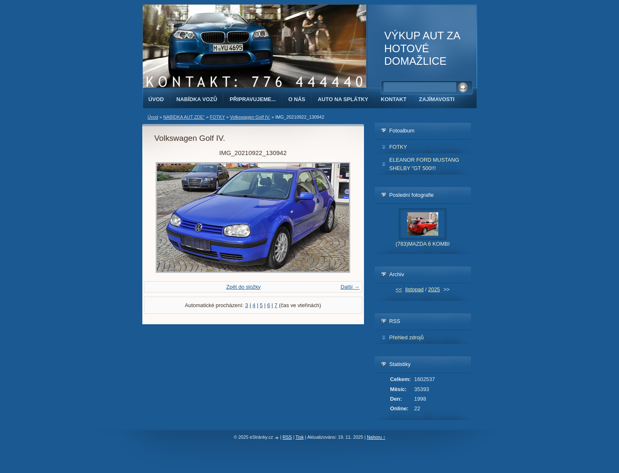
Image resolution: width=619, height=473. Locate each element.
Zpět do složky (243, 287)
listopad (414, 289)
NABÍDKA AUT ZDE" (184, 117)
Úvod (156, 99)
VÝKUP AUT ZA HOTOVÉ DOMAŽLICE (422, 48)
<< (399, 289)
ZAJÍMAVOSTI (437, 99)
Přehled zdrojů (406, 337)
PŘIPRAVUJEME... (253, 99)
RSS (287, 437)
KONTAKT (394, 99)
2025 (434, 289)
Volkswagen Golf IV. (250, 117)
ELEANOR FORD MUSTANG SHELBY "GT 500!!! (424, 164)
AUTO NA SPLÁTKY (343, 99)
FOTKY (217, 117)
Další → (350, 287)
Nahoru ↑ (376, 437)
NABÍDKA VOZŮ (196, 99)
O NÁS (297, 99)
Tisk (300, 437)
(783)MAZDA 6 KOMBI (423, 244)
